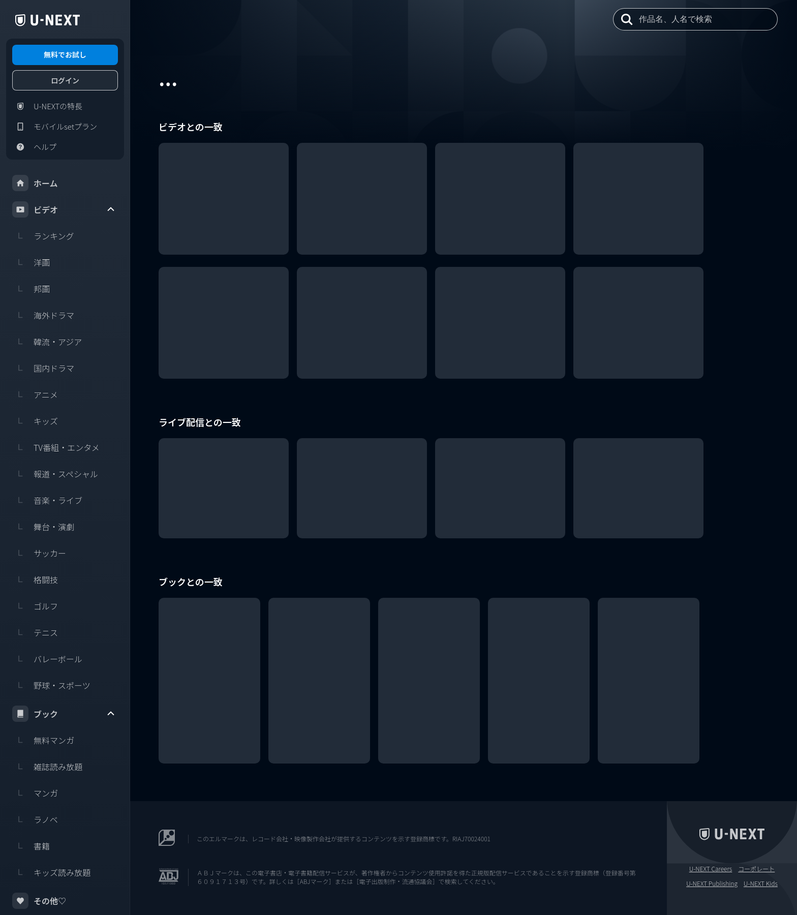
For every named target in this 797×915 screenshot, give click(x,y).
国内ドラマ (43, 368)
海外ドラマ (43, 315)
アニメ (35, 394)
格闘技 (35, 579)
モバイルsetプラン (54, 126)
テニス (35, 632)
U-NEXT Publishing (712, 883)
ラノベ (35, 819)
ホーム (35, 183)
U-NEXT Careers (710, 869)
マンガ (35, 793)
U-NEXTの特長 (47, 106)
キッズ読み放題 (51, 872)
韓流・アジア (47, 341)
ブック (64, 714)
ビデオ (64, 209)
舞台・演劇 (43, 526)
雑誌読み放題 (47, 766)
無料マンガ (43, 740)
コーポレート (756, 869)
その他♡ (39, 901)
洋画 (31, 262)
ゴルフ (35, 606)
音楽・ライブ (47, 500)
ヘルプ (34, 147)
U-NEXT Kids (761, 883)
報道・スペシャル (55, 474)
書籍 (31, 846)
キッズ (35, 421)
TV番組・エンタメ (56, 447)
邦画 (31, 289)
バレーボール (47, 659)
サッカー (39, 553)
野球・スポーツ (51, 685)
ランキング (43, 236)
